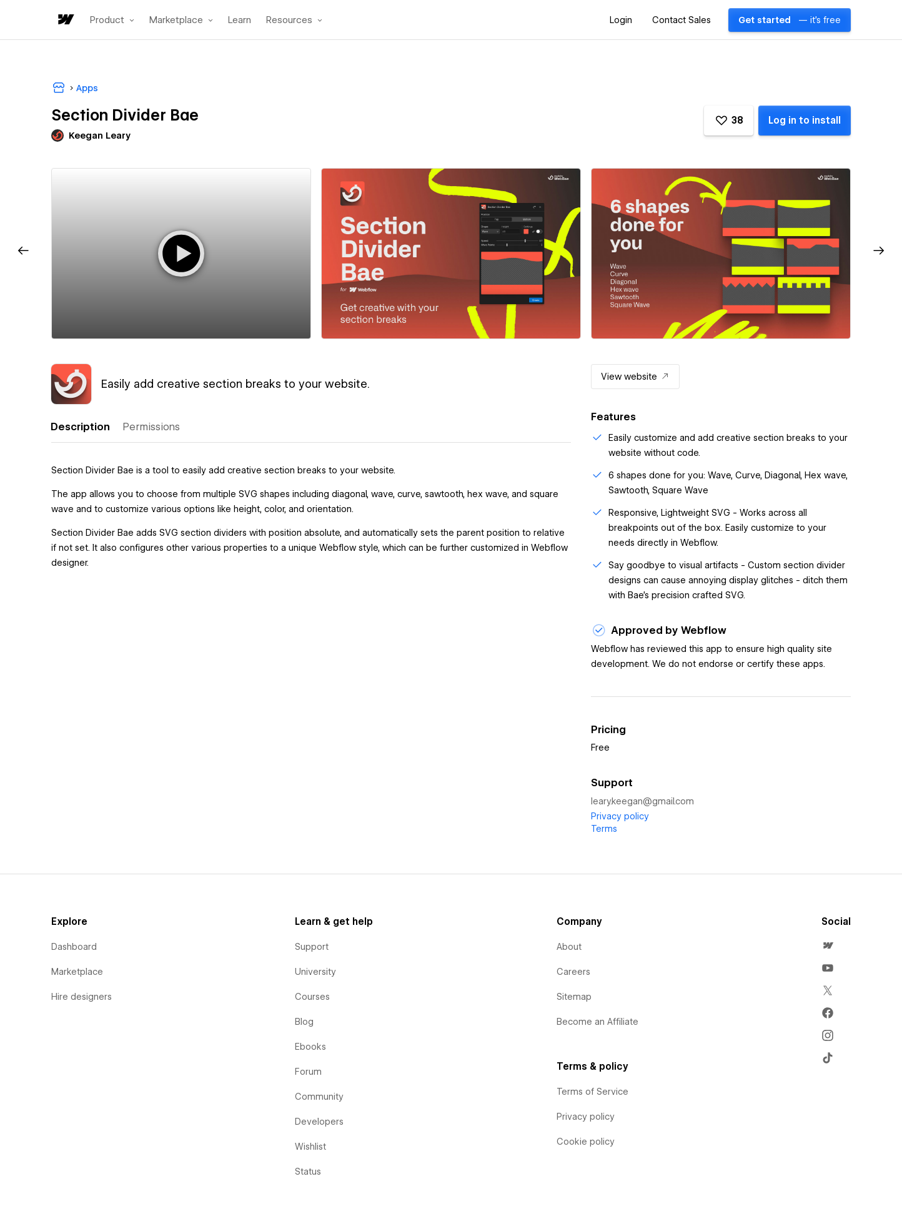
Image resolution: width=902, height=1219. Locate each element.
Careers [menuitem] (573, 972)
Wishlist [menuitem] (310, 1147)
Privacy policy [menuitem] (586, 1117)
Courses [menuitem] (312, 997)
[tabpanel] (311, 511)
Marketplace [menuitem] (77, 972)
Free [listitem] (600, 748)
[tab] (80, 427)
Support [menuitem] (312, 947)
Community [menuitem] (319, 1097)
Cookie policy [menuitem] (586, 1142)
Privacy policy (620, 816)
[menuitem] (827, 945)
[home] (65, 20)
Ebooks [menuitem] (310, 1047)
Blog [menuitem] (304, 1022)
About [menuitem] (569, 947)
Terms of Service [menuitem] (592, 1092)
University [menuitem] (315, 972)
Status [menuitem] (308, 1172)
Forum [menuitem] (308, 1072)
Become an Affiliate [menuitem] (597, 1022)
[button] (112, 20)
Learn (239, 20)
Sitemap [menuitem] (574, 997)
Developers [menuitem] (319, 1122)
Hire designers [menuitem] (81, 997)
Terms (604, 829)
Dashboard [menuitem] (74, 947)
